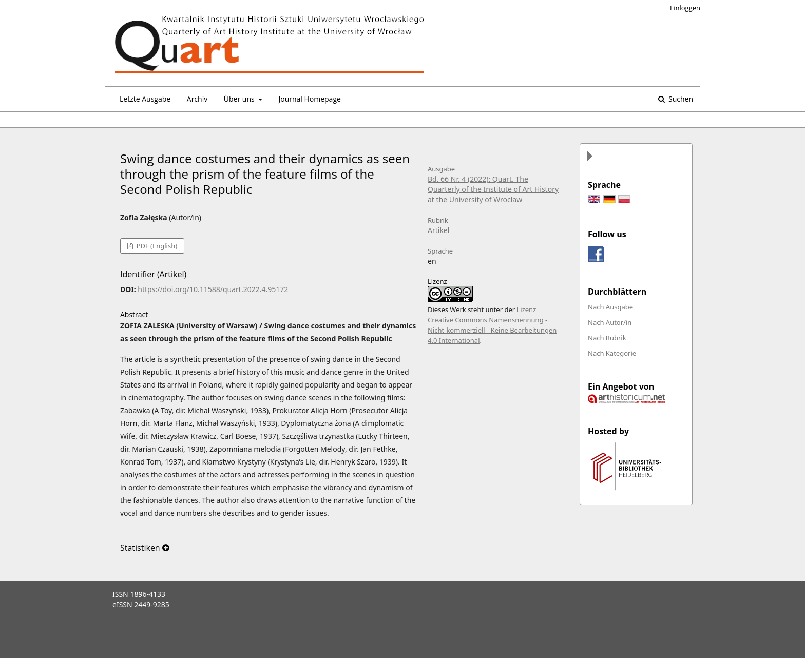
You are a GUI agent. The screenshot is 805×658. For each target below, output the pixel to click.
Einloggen (685, 7)
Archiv (197, 99)
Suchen (679, 99)
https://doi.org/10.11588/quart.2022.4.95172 (213, 289)
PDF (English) (156, 245)
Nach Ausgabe (610, 307)
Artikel (438, 230)
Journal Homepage (309, 99)
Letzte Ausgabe (145, 99)
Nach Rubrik (607, 337)
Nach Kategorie (612, 353)
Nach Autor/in (609, 322)
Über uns (240, 99)
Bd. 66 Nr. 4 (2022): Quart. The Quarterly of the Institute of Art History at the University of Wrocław (493, 189)
